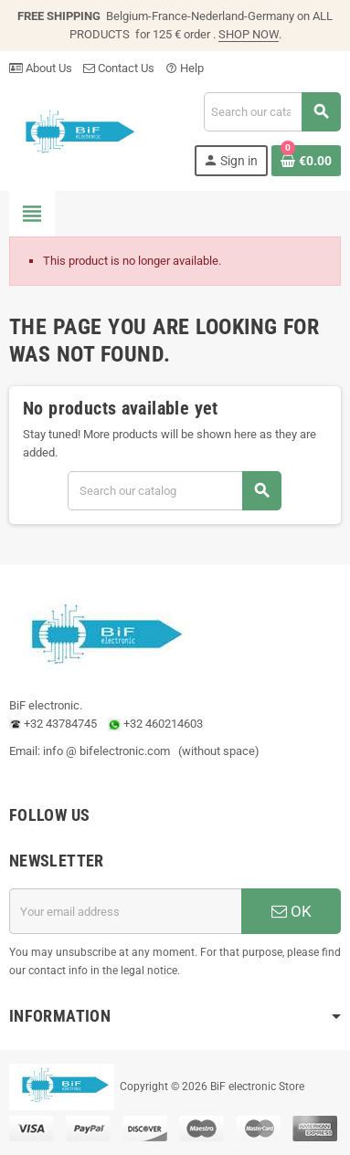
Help (184, 68)
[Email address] (125, 911)
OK (291, 911)
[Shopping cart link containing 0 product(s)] (306, 160)
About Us (40, 68)
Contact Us (118, 68)
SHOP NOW (248, 34)
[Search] (272, 111)
